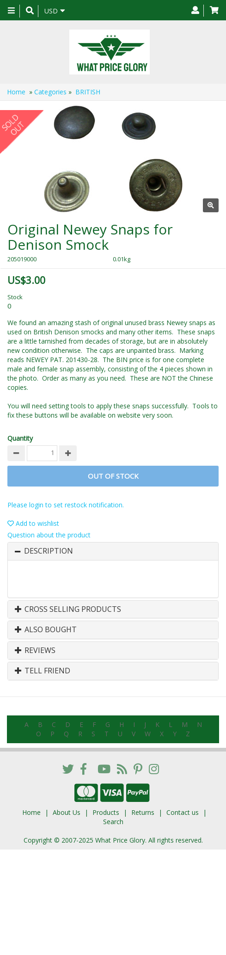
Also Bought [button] (46, 630)
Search (113, 821)
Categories (50, 91)
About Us (66, 812)
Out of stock (113, 476)
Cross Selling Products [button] (68, 609)
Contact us (182, 812)
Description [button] (48, 551)
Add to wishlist (33, 523)
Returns (142, 812)
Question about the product (49, 534)
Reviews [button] (35, 651)
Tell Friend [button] (42, 671)
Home (16, 91)
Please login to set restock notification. (65, 504)
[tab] (113, 551)
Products (105, 812)
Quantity (20, 438)
